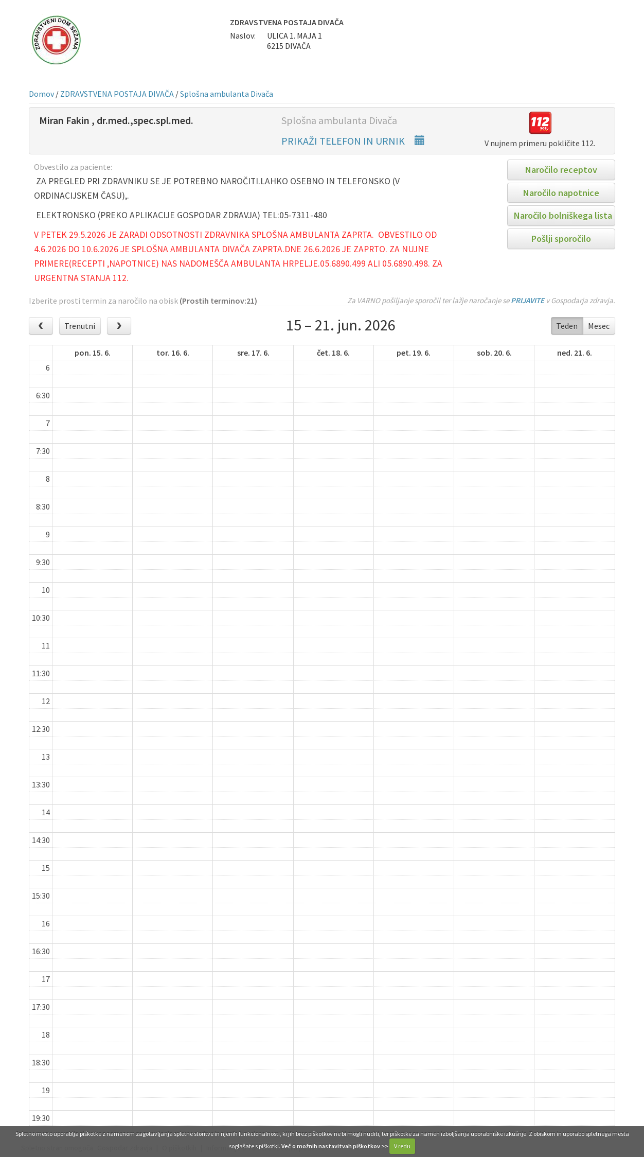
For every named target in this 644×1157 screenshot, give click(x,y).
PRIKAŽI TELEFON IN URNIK (353, 140)
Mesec (599, 326)
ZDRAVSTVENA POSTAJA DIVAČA (117, 94)
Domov (41, 94)
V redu (402, 1146)
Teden (567, 326)
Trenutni (79, 326)
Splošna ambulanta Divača (226, 94)
